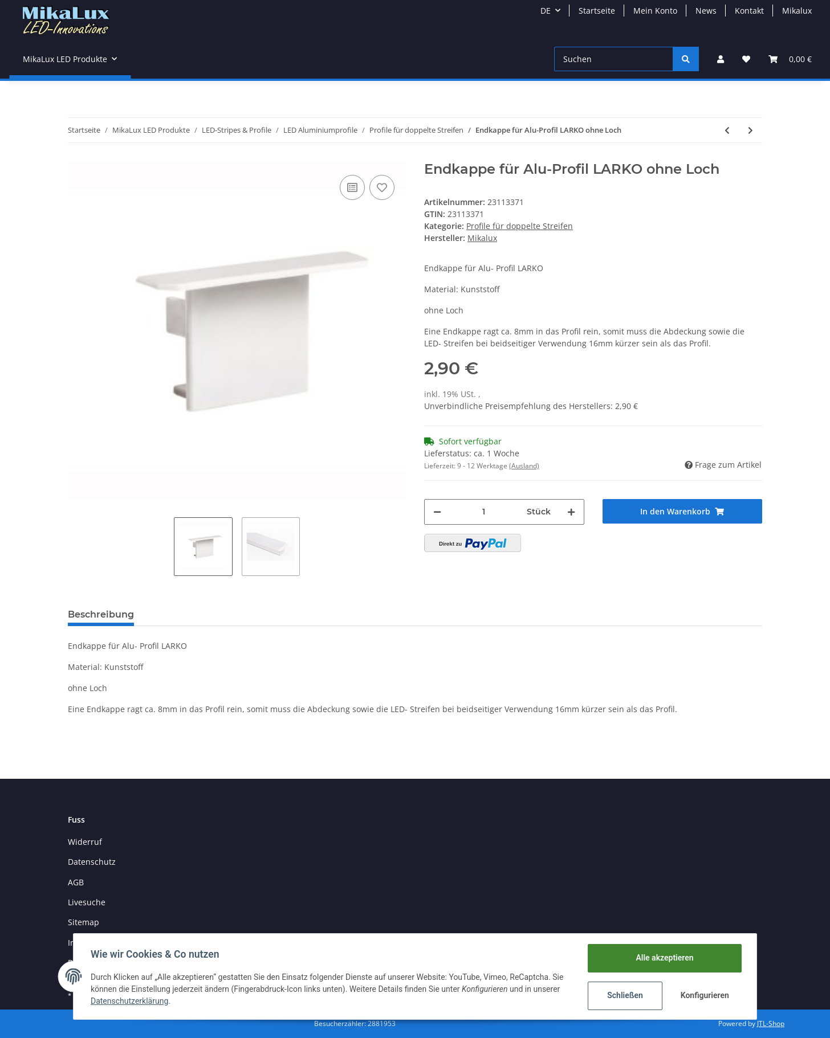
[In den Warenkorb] (683, 511)
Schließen (624, 995)
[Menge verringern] (437, 512)
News (706, 10)
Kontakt (749, 10)
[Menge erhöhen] (571, 512)
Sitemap (83, 922)
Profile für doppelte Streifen (519, 225)
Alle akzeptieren (663, 957)
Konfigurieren (704, 995)
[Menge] (484, 512)
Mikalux (797, 10)
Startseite (597, 10)
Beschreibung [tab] (101, 614)
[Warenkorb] (790, 59)
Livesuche (86, 902)
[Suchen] (613, 59)
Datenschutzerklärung (130, 1001)
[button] (720, 59)
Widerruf (85, 841)
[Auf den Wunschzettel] (381, 187)
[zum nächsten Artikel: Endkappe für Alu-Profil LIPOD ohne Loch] (750, 130)
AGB (76, 882)
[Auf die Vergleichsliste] (352, 187)
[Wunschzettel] (746, 59)
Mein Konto (655, 10)
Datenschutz (92, 861)
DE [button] (545, 10)
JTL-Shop (770, 1023)
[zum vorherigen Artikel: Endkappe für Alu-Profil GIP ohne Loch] (727, 130)
